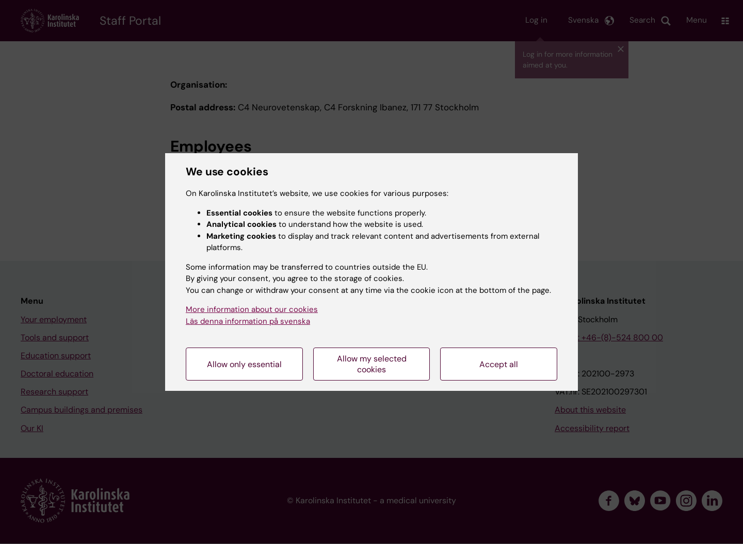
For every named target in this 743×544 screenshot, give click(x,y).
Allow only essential (244, 364)
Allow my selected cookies (372, 364)
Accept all (498, 364)
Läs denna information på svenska (248, 321)
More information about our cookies (252, 309)
